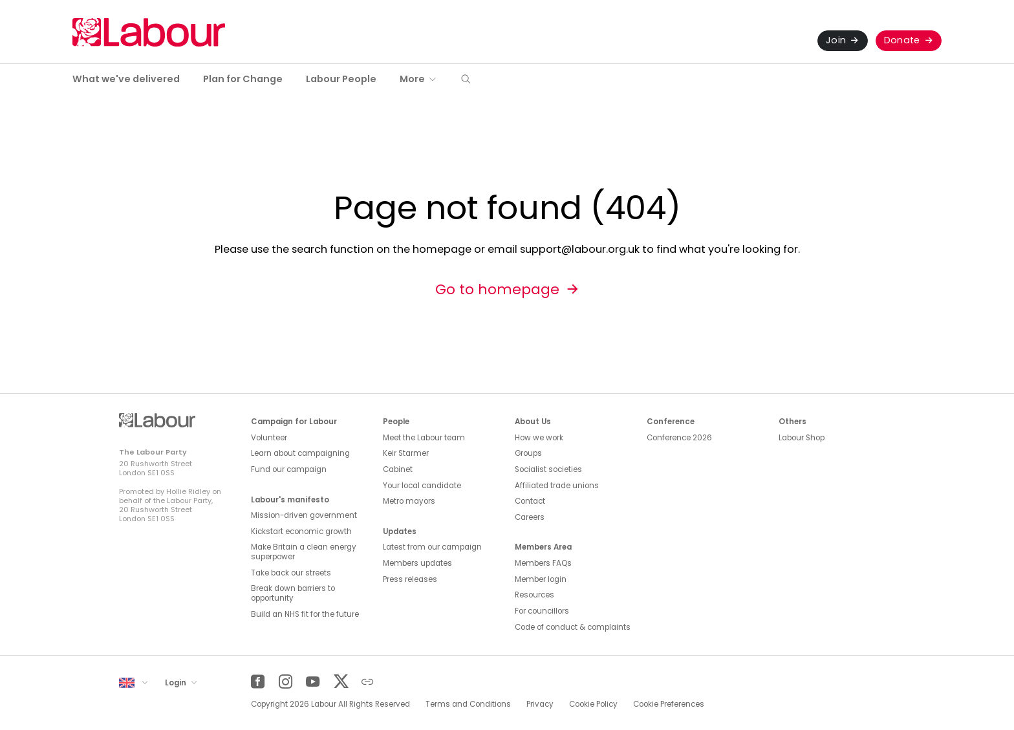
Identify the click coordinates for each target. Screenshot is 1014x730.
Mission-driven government (304, 515)
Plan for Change (243, 78)
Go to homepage (497, 289)
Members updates (417, 563)
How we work (539, 438)
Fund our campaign (289, 469)
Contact (530, 501)
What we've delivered (126, 78)
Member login (540, 579)
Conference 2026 (679, 438)
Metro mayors (409, 501)
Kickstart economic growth (301, 531)
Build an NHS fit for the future (305, 614)
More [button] (412, 78)
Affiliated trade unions (557, 485)
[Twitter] (340, 682)
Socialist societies (548, 469)
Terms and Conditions (468, 704)
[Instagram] (285, 682)
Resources (534, 595)
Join (836, 40)
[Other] (367, 682)
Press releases (410, 579)
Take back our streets (291, 573)
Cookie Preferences (668, 704)
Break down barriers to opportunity (293, 593)
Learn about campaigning (300, 453)
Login (176, 683)
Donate (902, 40)
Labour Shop (802, 438)
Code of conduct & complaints (573, 627)
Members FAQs (543, 563)
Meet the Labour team (424, 438)
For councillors (542, 611)
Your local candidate (422, 485)
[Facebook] (257, 682)
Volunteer (269, 438)
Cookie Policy (593, 704)
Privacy (540, 704)
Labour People (341, 78)
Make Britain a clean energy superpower (303, 552)
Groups (528, 453)
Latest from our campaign (432, 547)
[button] (465, 80)
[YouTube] (312, 682)
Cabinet (398, 469)
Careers (530, 517)
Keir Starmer (406, 453)
